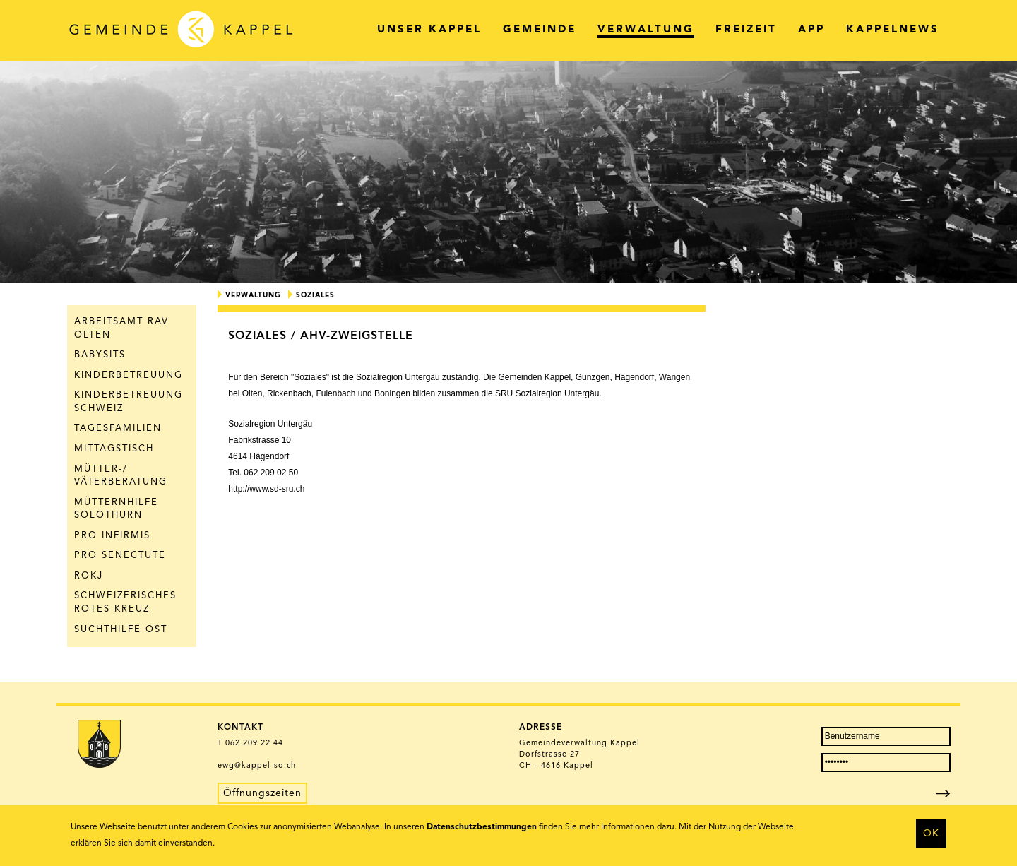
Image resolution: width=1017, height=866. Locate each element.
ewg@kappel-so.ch (257, 766)
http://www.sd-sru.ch (266, 489)
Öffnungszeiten (262, 793)
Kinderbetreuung (128, 375)
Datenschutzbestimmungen (482, 827)
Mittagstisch (114, 448)
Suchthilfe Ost (120, 629)
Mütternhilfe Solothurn (116, 509)
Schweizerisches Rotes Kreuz (125, 602)
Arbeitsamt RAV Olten (121, 328)
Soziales (315, 295)
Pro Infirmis (112, 535)
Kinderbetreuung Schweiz (128, 402)
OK (931, 833)
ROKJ (88, 576)
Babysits (100, 355)
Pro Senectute (120, 555)
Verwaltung (253, 295)
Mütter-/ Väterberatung (120, 476)
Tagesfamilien (118, 428)
